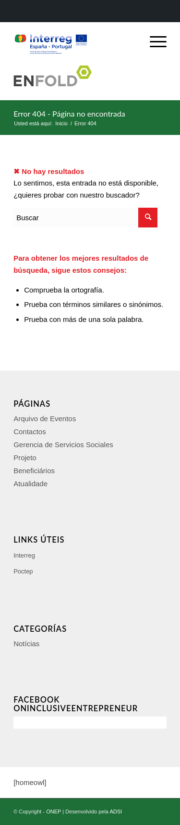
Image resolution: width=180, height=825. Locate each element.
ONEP (53, 811)
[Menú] (153, 42)
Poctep (23, 571)
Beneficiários (34, 470)
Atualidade (30, 483)
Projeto (24, 457)
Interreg (24, 555)
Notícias (26, 643)
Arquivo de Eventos (44, 418)
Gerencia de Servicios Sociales (63, 444)
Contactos (29, 431)
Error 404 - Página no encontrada (69, 113)
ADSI (115, 811)
